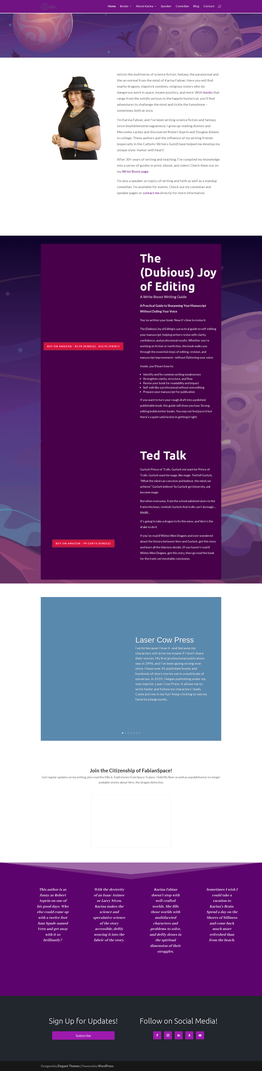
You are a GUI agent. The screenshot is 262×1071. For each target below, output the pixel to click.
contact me (151, 193)
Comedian (182, 7)
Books (124, 7)
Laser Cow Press (164, 640)
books (208, 92)
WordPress (106, 1066)
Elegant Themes (69, 1066)
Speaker (166, 7)
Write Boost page (135, 171)
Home (112, 7)
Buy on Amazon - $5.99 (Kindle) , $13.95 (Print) (83, 346)
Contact (209, 7)
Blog (196, 7)
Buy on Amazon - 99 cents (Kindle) (83, 543)
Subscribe (83, 1035)
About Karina (144, 7)
